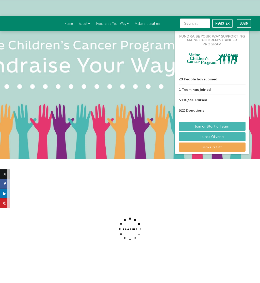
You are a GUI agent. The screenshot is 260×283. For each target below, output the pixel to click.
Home (68, 7)
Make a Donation (147, 7)
